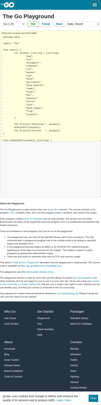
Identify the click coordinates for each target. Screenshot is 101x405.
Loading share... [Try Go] (52, 89)
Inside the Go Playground (25, 262)
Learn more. (64, 400)
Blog (6, 354)
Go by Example (82, 277)
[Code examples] (83, 24)
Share (59, 24)
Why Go (10, 311)
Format (46, 24)
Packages (77, 311)
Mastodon (75, 354)
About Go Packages (81, 323)
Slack (73, 371)
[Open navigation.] (94, 4)
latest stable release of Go (39, 272)
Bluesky (74, 348)
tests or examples (33, 218)
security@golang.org (67, 293)
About (8, 342)
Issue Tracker (11, 359)
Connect (76, 342)
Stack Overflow (45, 329)
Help (39, 334)
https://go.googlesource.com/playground (41, 266)
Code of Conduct (13, 376)
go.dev (54, 209)
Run (33, 24)
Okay (93, 398)
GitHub (74, 365)
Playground (43, 318)
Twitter (73, 359)
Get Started (45, 311)
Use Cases (10, 318)
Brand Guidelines (13, 371)
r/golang (74, 376)
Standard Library (79, 318)
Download (9, 348)
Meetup (74, 382)
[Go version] (14, 24)
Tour (39, 323)
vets (12, 212)
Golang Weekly (78, 387)
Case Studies (11, 323)
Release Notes (12, 365)
